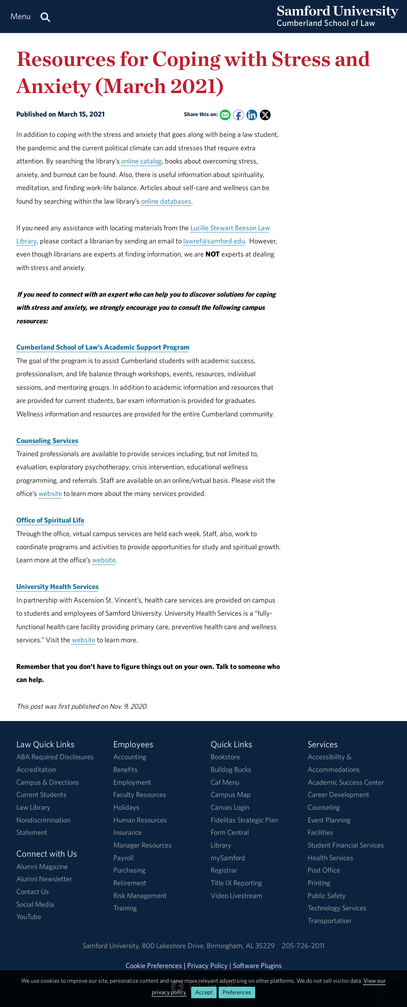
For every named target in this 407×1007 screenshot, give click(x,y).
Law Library (33, 807)
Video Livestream (236, 895)
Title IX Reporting (236, 882)
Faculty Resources (139, 794)
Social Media (35, 904)
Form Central (230, 832)
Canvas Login (230, 807)
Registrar (224, 870)
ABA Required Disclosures (55, 756)
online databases (166, 201)
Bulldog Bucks (231, 769)
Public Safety (327, 895)
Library (221, 845)
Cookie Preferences (154, 965)
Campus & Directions (47, 782)
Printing (319, 882)
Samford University (112, 945)
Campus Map (231, 794)
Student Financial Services (346, 845)
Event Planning (329, 819)
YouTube (28, 916)
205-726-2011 (303, 945)
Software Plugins (257, 965)
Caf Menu (225, 782)
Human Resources (140, 819)
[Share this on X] (265, 115)
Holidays (126, 807)
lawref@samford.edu (214, 240)
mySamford (228, 857)
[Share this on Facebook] (238, 115)
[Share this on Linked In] (251, 115)
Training (125, 907)
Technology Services (337, 907)
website (50, 493)
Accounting (129, 756)
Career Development (338, 794)
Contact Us (32, 891)
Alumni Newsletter (44, 878)
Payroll (123, 857)
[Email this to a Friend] (225, 115)
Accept (204, 992)
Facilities (320, 832)
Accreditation (36, 769)
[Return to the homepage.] (338, 24)
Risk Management (140, 895)
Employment (132, 782)
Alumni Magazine (42, 866)
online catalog (141, 160)
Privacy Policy (207, 965)
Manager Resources (142, 845)
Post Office (324, 870)
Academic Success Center (346, 782)
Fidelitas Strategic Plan (244, 819)
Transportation (329, 920)
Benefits (125, 769)
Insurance (127, 832)
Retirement (129, 882)
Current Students (41, 794)
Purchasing (129, 870)
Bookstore (225, 756)
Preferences (237, 992)
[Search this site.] (45, 16)
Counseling (324, 807)
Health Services (330, 857)
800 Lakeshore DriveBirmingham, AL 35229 (208, 945)
